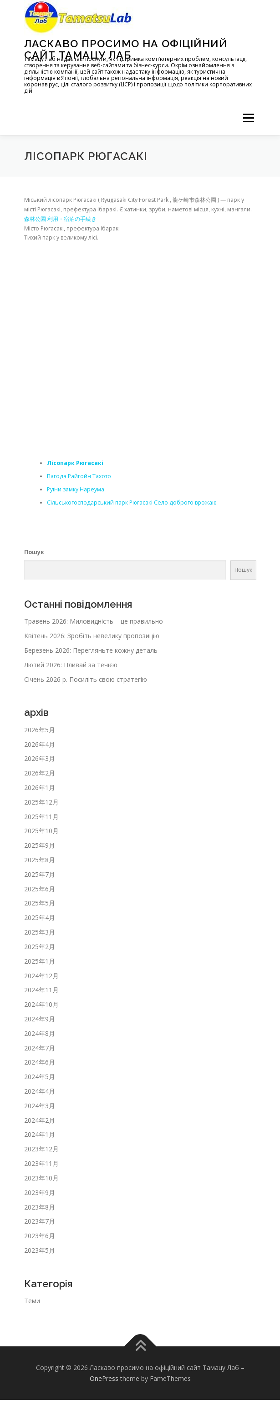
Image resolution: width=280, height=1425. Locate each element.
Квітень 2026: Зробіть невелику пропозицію (91, 635)
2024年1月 (39, 1134)
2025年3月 (39, 932)
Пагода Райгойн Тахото (79, 476)
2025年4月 (39, 917)
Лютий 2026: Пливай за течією (70, 664)
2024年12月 (41, 975)
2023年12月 (41, 1149)
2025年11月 (41, 816)
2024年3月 (39, 1105)
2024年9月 (39, 1019)
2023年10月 (41, 1178)
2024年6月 (39, 1062)
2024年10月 (41, 1004)
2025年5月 (39, 903)
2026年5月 (39, 729)
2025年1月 (39, 961)
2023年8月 (39, 1207)
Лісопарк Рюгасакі (75, 463)
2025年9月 (39, 845)
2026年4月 (39, 744)
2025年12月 (41, 802)
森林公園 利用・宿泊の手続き (60, 219)
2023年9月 (39, 1192)
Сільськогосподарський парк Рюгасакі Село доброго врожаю (132, 502)
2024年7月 (39, 1048)
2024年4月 (39, 1091)
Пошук (34, 552)
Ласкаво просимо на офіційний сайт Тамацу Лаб (126, 49)
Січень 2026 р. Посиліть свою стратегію (85, 679)
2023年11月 (41, 1163)
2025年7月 (39, 874)
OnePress (104, 1378)
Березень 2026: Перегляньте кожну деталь (91, 650)
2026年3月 (39, 758)
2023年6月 (39, 1235)
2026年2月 (39, 773)
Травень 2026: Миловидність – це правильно (93, 621)
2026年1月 (39, 787)
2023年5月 (39, 1250)
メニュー (248, 118)
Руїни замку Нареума (75, 489)
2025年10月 (41, 830)
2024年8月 (39, 1033)
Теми (32, 1300)
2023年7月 (39, 1221)
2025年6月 (39, 889)
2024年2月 (39, 1120)
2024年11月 (41, 989)
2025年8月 (39, 859)
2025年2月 (39, 946)
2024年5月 (39, 1076)
